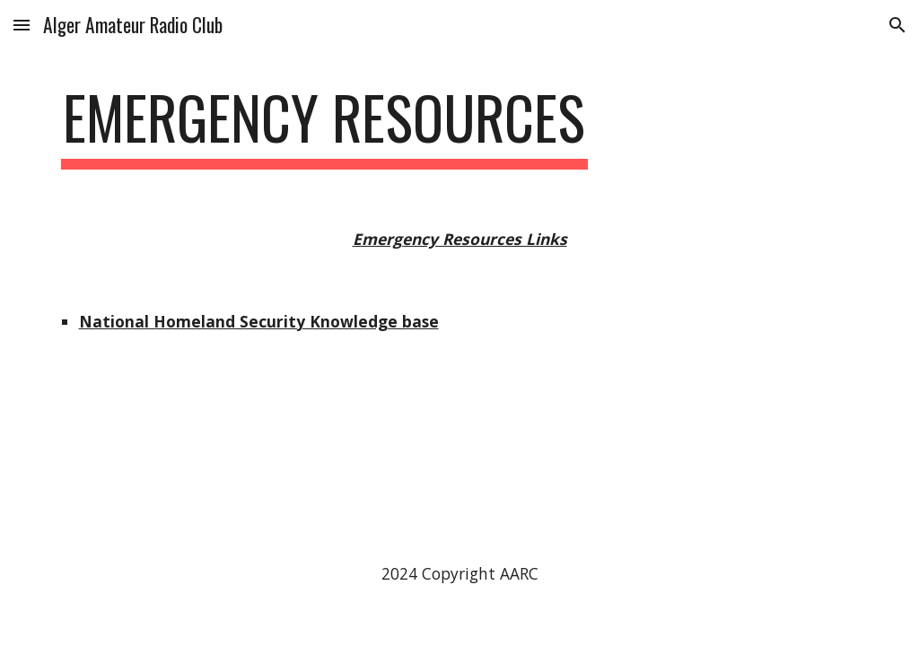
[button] (21, 24)
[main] (324, 126)
